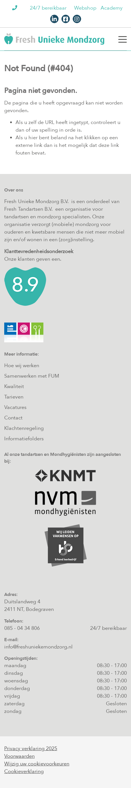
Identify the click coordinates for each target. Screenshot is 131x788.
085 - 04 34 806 (22, 628)
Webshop (85, 8)
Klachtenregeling (24, 428)
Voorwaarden (19, 756)
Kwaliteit (14, 386)
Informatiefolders (24, 438)
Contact (13, 417)
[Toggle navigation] (122, 39)
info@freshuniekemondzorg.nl (38, 646)
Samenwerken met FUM (31, 376)
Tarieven (13, 396)
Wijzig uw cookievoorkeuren (36, 763)
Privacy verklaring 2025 (30, 748)
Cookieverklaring (24, 771)
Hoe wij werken (21, 365)
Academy (112, 8)
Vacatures (15, 407)
